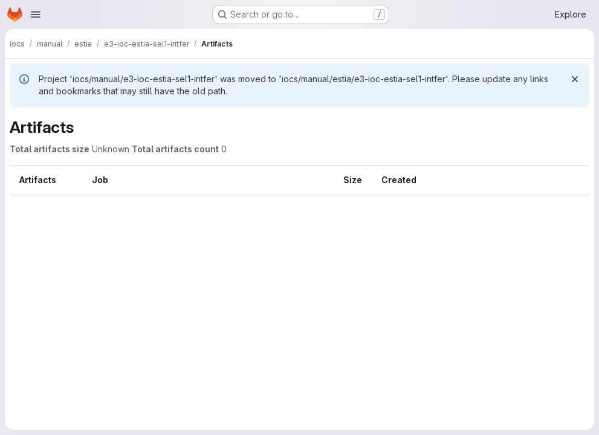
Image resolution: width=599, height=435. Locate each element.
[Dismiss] (575, 79)
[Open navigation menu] (35, 14)
